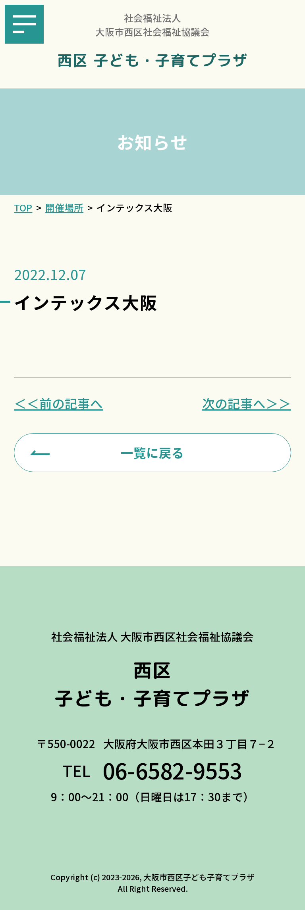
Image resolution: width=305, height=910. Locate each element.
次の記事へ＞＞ (246, 403)
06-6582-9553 (172, 770)
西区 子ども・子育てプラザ (152, 60)
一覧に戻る (152, 452)
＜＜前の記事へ (58, 403)
